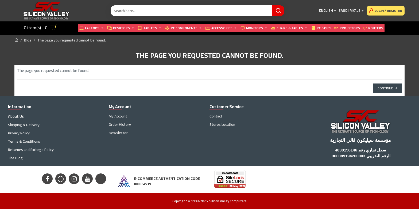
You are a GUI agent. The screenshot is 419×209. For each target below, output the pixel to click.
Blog (28, 40)
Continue (385, 88)
